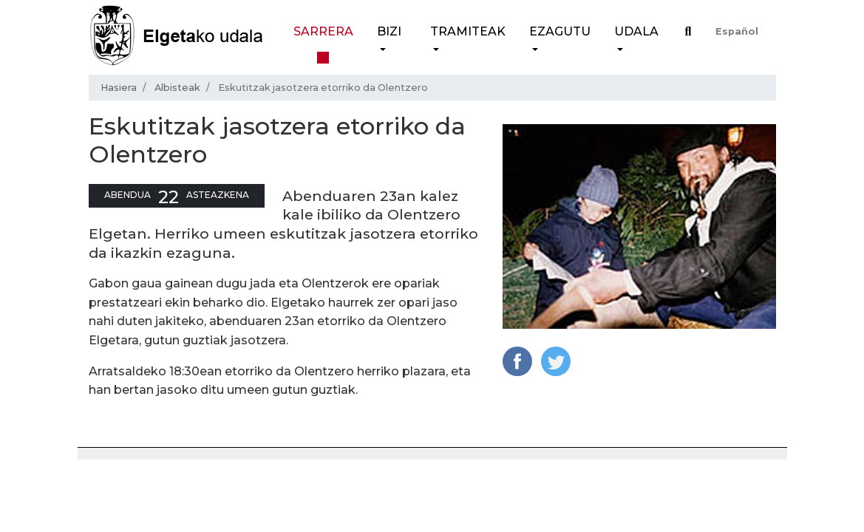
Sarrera (323, 31)
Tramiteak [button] (468, 31)
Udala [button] (636, 31)
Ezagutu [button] (560, 31)
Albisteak (177, 87)
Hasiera (119, 87)
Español (736, 31)
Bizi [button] (389, 31)
